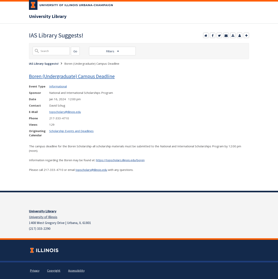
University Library (48, 17)
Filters (110, 51)
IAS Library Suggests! (43, 63)
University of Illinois (43, 217)
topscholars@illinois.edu (65, 112)
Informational (58, 86)
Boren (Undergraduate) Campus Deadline (72, 76)
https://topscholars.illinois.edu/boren (120, 160)
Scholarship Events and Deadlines (71, 131)
